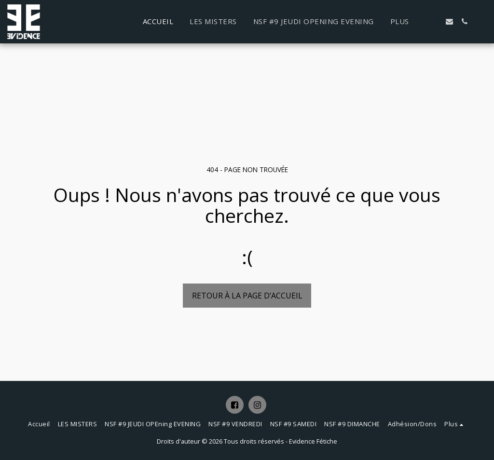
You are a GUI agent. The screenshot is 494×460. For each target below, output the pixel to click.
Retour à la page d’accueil (247, 295)
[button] (434, 21)
